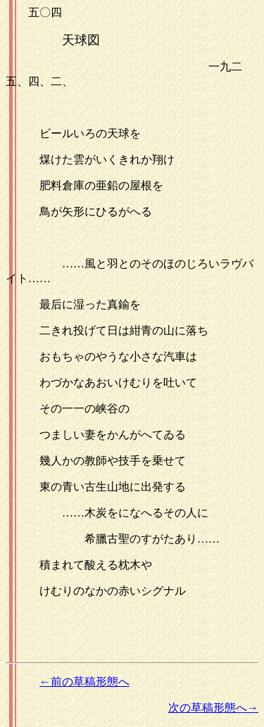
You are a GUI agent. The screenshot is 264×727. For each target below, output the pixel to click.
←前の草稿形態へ (84, 682)
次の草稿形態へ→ (213, 708)
